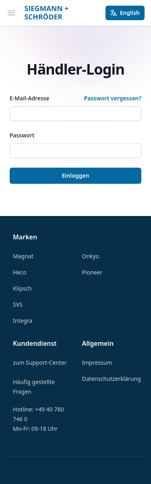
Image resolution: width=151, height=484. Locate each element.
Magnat (23, 256)
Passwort (22, 135)
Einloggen (75, 175)
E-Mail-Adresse (29, 98)
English (125, 13)
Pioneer (92, 272)
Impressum (97, 362)
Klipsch (22, 288)
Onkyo (90, 256)
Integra (22, 320)
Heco (19, 272)
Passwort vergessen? (112, 98)
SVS (18, 304)
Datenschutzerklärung (111, 378)
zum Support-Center (39, 362)
